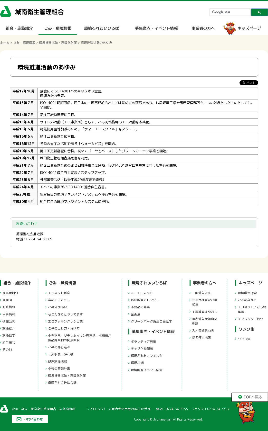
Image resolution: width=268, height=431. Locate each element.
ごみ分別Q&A (57, 307)
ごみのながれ (247, 300)
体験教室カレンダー (145, 300)
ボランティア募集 (143, 341)
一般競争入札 (201, 293)
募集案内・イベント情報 (156, 28)
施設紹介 (8, 328)
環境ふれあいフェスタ (147, 355)
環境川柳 (137, 362)
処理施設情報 (57, 361)
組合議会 (8, 342)
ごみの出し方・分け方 (64, 328)
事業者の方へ (203, 28)
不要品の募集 (140, 307)
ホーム (5, 42)
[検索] (229, 12)
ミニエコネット (142, 293)
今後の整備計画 (59, 368)
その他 (7, 349)
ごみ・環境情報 (57, 28)
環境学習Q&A (247, 293)
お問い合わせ (33, 419)
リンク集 (246, 329)
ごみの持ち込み (59, 347)
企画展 (135, 314)
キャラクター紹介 (250, 319)
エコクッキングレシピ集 (65, 321)
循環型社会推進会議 (62, 382)
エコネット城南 (59, 293)
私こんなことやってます (65, 314)
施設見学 (8, 335)
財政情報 (8, 307)
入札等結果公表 (203, 330)
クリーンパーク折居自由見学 (151, 321)
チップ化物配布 (142, 348)
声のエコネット (59, 300)
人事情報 (8, 314)
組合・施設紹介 (19, 28)
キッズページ (249, 28)
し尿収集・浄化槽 (60, 354)
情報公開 (8, 321)
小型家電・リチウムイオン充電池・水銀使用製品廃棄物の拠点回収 (79, 337)
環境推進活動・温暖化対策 (58, 42)
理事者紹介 (10, 293)
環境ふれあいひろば (101, 28)
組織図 (7, 300)
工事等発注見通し (204, 312)
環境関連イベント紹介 (147, 370)
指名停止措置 (201, 337)
